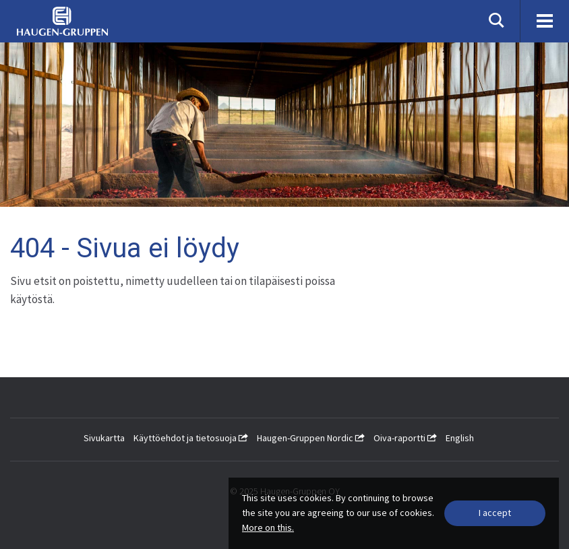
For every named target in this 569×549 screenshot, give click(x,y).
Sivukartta (104, 438)
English (460, 438)
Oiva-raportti (405, 438)
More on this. (268, 527)
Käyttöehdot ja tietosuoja (190, 438)
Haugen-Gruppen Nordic (311, 438)
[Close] (494, 513)
